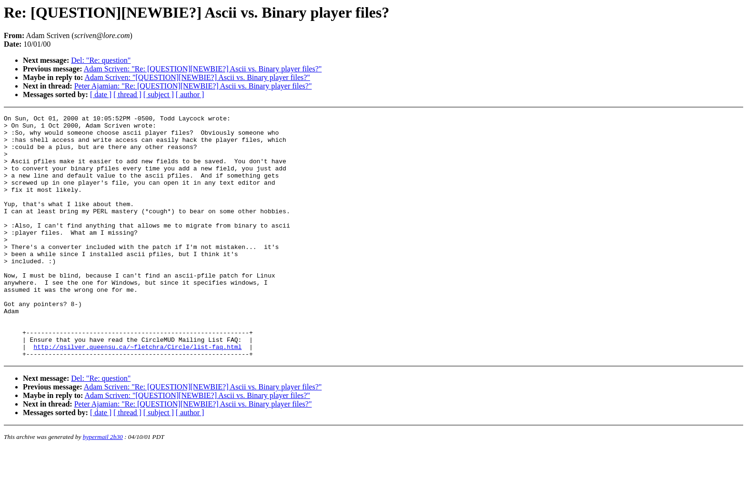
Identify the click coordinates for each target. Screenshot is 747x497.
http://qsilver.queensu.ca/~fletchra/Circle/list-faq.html (137, 393)
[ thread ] (127, 94)
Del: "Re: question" (101, 60)
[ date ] (100, 94)
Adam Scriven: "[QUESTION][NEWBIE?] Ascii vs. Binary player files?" (197, 77)
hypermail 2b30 (103, 485)
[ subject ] (158, 94)
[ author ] (190, 94)
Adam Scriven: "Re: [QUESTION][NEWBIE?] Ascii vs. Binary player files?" (203, 69)
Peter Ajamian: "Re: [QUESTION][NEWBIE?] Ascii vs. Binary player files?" (193, 86)
